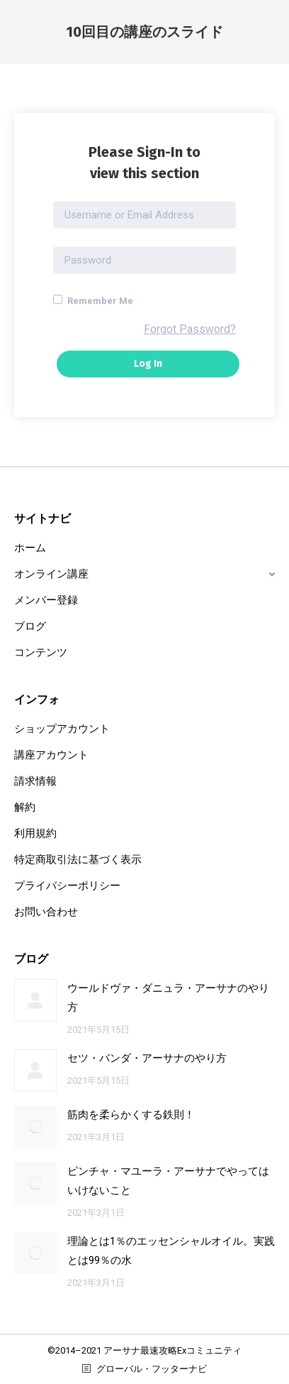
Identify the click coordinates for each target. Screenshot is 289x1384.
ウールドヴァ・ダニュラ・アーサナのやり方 (168, 998)
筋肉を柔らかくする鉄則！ (131, 1114)
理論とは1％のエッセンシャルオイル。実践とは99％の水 (171, 1251)
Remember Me (93, 300)
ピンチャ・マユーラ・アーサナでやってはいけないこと (168, 1181)
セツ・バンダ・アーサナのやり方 (147, 1058)
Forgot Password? (190, 329)
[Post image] (35, 1000)
